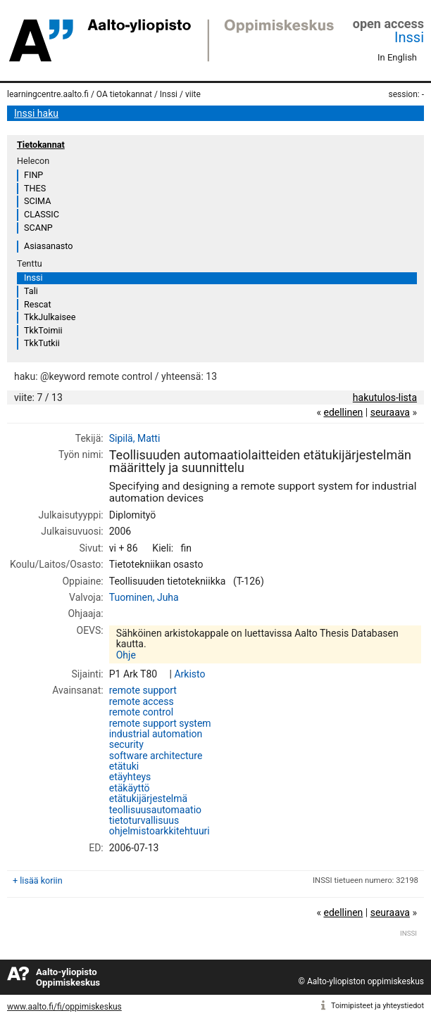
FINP (33, 175)
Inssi (409, 37)
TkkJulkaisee (49, 317)
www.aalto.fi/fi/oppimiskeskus (64, 1007)
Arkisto (189, 674)
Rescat (37, 304)
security (126, 744)
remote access (141, 701)
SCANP (38, 227)
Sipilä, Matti (135, 438)
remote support (143, 690)
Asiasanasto (48, 246)
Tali (31, 291)
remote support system (160, 723)
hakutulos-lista (385, 397)
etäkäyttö (129, 788)
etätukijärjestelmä (148, 798)
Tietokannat (41, 144)
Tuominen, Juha (144, 597)
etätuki (124, 766)
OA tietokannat (124, 94)
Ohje (126, 655)
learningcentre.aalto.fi (48, 94)
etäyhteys (130, 776)
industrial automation (156, 733)
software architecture (156, 755)
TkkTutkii (42, 343)
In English (397, 57)
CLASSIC (41, 214)
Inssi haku (36, 113)
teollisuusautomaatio (155, 809)
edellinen (343, 412)
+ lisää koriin (38, 880)
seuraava (390, 412)
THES (35, 188)
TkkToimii (43, 330)
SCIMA (37, 201)
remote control (141, 712)
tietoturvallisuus (144, 820)
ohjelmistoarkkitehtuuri (159, 830)
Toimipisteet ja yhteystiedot (377, 1005)
